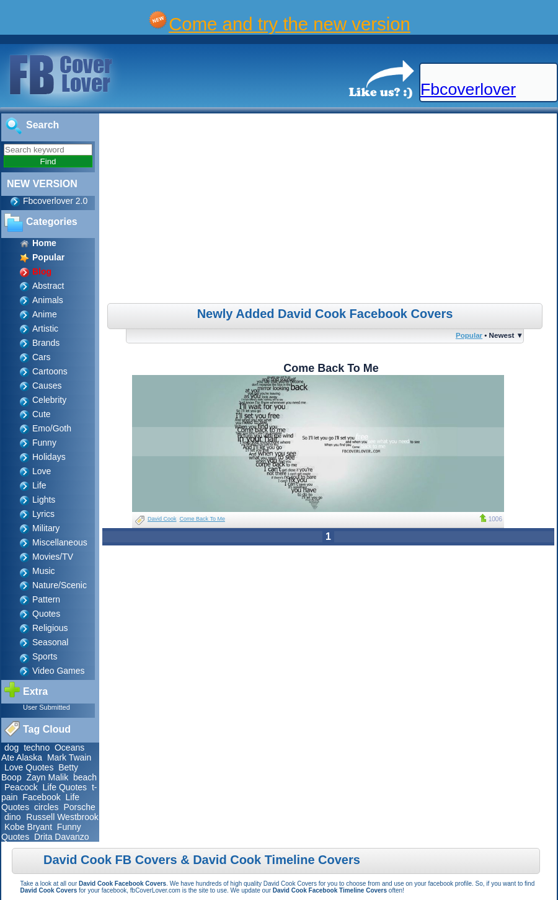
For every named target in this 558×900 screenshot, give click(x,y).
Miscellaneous (59, 542)
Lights (43, 500)
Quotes (46, 614)
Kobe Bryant (28, 827)
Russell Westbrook (62, 817)
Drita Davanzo (61, 837)
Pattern (46, 599)
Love (41, 471)
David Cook (162, 519)
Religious (50, 628)
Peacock (21, 787)
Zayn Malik (47, 777)
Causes (46, 385)
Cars (41, 357)
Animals (47, 300)
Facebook (41, 797)
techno (37, 747)
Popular (469, 335)
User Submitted (46, 707)
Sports (44, 656)
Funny (44, 443)
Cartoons (50, 371)
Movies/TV (52, 557)
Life (39, 485)
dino (13, 817)
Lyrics (43, 514)
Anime (44, 314)
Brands (46, 343)
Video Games (58, 671)
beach (85, 777)
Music (43, 571)
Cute (41, 414)
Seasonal (50, 642)
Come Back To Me (202, 519)
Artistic (45, 328)
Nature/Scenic (59, 585)
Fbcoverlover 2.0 (55, 201)
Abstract (48, 286)
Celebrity (49, 400)
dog (11, 747)
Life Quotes (64, 787)
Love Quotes (28, 767)
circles (46, 807)
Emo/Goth (51, 428)
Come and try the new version (289, 24)
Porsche (79, 807)
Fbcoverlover (468, 89)
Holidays (49, 457)
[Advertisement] (330, 210)
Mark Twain (69, 757)
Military (46, 528)
